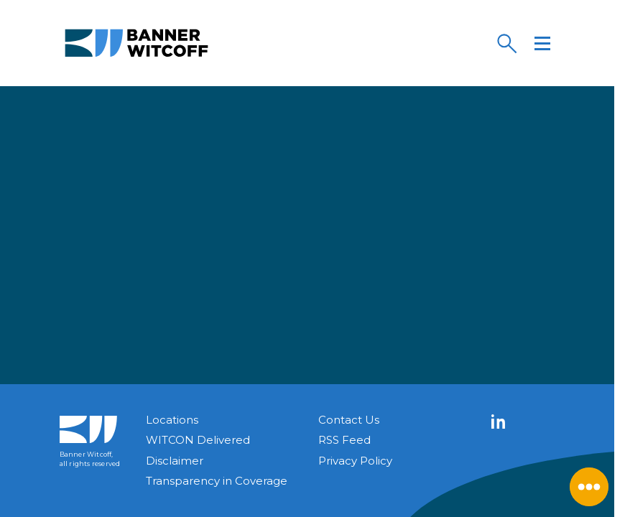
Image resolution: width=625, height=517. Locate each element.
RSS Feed (344, 440)
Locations (172, 420)
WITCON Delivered (198, 440)
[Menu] (542, 43)
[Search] (506, 43)
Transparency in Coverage (216, 481)
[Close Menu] (589, 486)
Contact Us (348, 420)
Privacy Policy (355, 460)
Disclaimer (174, 460)
